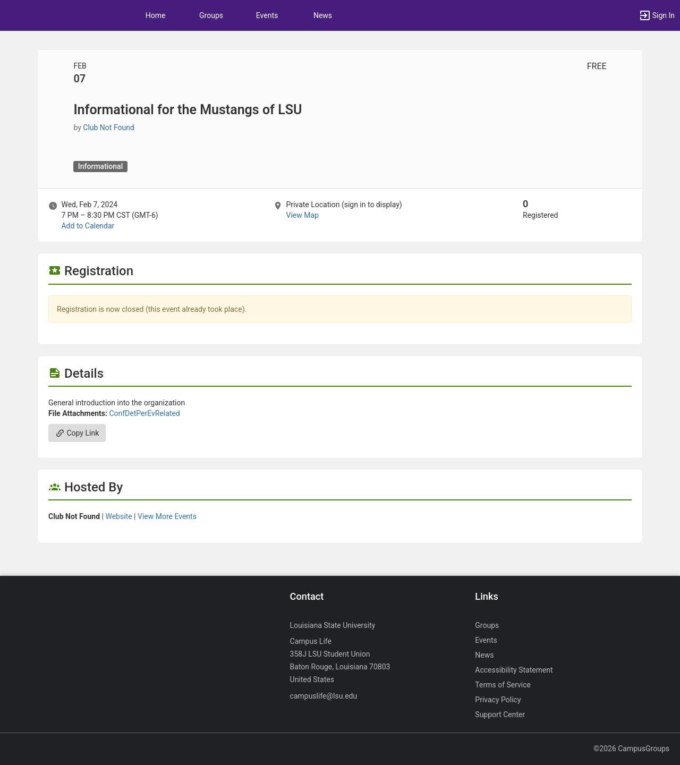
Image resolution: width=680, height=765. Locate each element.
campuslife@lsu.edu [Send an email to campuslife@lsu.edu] (324, 696)
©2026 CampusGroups (631, 748)
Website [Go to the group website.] (118, 516)
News (322, 15)
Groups (211, 15)
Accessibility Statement (513, 670)
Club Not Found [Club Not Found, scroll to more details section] (108, 127)
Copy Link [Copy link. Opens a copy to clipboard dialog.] (77, 433)
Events (267, 15)
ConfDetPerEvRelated (144, 413)
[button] (656, 15)
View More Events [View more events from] (167, 516)
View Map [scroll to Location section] (302, 215)
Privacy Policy (498, 699)
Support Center (500, 714)
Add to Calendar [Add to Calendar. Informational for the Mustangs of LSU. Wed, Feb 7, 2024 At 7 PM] (87, 226)
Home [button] (156, 15)
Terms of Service (503, 685)
